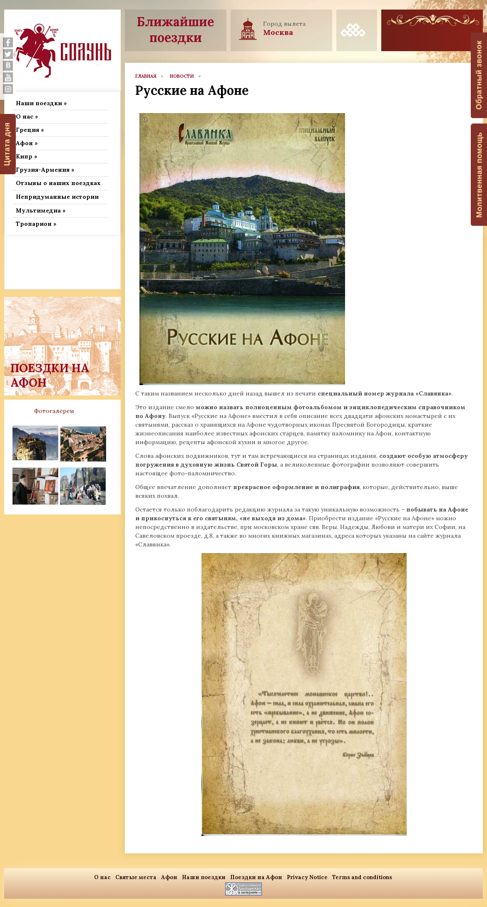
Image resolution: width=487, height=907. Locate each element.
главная (146, 76)
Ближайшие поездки (175, 29)
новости (182, 76)
